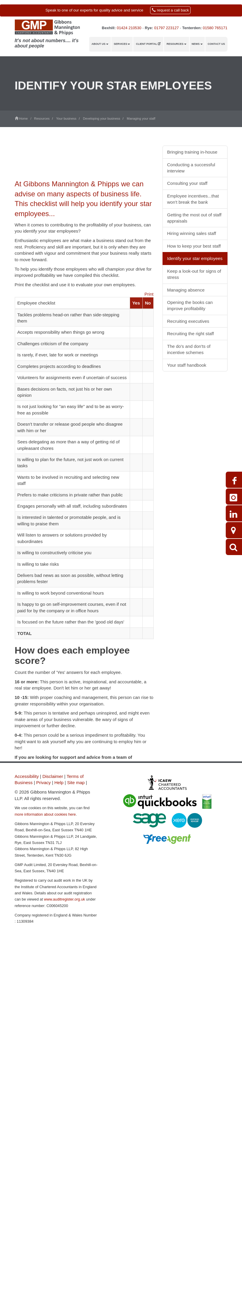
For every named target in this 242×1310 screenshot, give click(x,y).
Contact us (216, 43)
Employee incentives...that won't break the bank (193, 199)
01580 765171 (215, 28)
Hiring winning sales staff (191, 233)
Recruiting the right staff (190, 333)
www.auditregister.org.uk (64, 899)
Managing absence (186, 289)
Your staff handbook (187, 365)
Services (122, 43)
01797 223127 (166, 28)
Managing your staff (141, 118)
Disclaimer (52, 776)
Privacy (43, 782)
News (197, 43)
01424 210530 (129, 28)
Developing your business (101, 118)
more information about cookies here (45, 814)
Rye (148, 28)
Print (149, 332)
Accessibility (27, 776)
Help (59, 782)
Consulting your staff (187, 183)
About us (100, 43)
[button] (121, 10)
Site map (76, 782)
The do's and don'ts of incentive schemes (189, 349)
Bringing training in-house (192, 151)
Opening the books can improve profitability (190, 305)
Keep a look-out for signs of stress (194, 274)
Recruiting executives (188, 321)
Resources (176, 43)
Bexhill (108, 28)
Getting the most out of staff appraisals (194, 217)
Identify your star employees (195, 258)
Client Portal (148, 43)
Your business (66, 118)
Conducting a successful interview (191, 167)
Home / (24, 118)
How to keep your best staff (194, 245)
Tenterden (191, 28)
